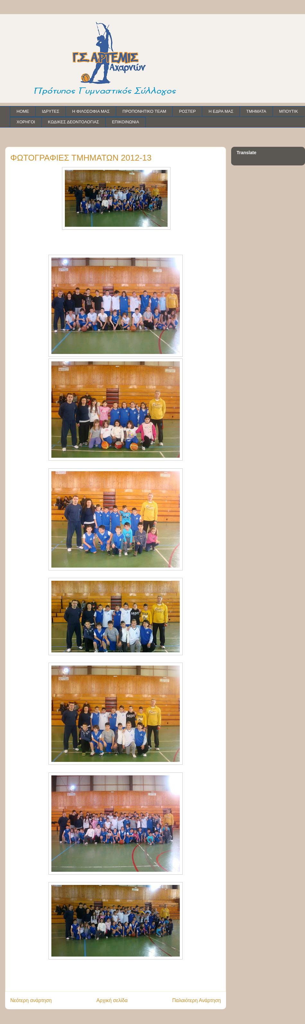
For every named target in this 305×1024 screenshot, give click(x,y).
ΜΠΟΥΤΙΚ (288, 111)
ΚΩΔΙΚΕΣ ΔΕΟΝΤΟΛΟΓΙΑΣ (73, 121)
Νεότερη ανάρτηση (31, 1000)
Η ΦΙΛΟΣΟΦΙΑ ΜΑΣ (91, 111)
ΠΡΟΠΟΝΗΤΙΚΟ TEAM (144, 111)
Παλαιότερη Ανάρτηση (196, 1000)
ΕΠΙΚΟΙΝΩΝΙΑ (125, 121)
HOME (23, 111)
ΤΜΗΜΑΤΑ (256, 111)
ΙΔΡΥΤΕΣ (50, 111)
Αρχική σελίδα (111, 1000)
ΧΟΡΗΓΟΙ (26, 121)
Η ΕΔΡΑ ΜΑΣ (221, 111)
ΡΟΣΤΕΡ (187, 111)
